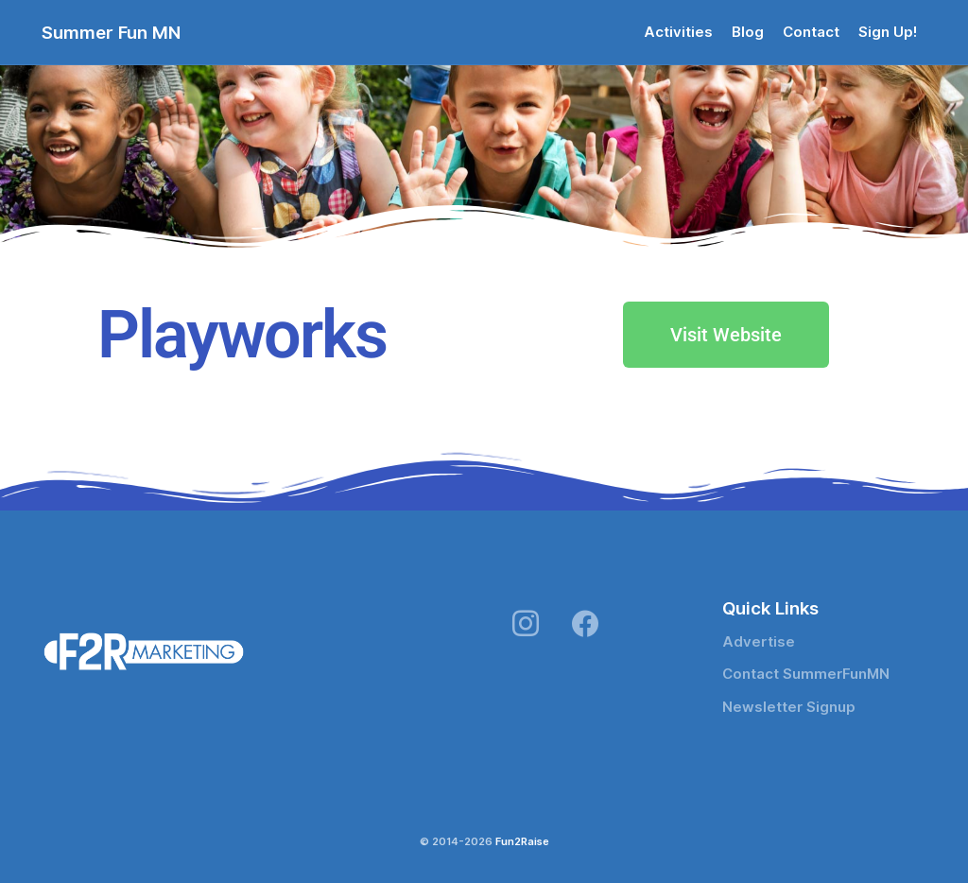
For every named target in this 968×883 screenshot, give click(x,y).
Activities (678, 32)
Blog (748, 32)
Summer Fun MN (111, 32)
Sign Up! (887, 32)
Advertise (758, 641)
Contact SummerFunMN (806, 674)
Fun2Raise (522, 841)
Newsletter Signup (789, 707)
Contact (811, 32)
